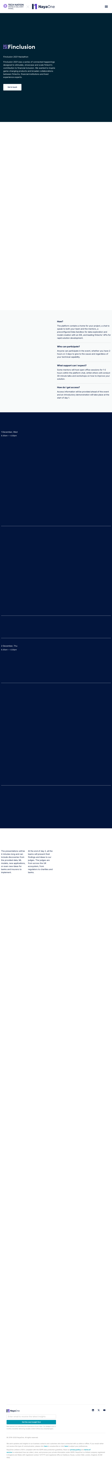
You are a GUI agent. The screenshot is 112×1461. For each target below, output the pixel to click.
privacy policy (75, 1450)
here (45, 1446)
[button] (106, 6)
